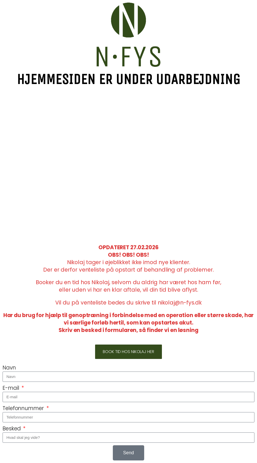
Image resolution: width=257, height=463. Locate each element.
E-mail (12, 388)
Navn (9, 367)
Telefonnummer (24, 408)
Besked (12, 428)
